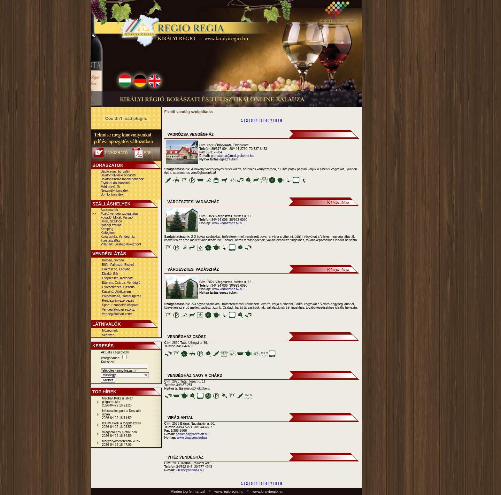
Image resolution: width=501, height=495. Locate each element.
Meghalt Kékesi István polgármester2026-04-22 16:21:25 (117, 402)
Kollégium (108, 233)
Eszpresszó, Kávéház (117, 278)
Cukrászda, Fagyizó (116, 269)
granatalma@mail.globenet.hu (232, 156)
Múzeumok (110, 330)
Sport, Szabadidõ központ (120, 305)
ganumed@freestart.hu (192, 434)
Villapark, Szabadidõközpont (121, 244)
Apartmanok (109, 210)
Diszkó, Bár (110, 273)
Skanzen (108, 335)
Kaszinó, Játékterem (116, 291)
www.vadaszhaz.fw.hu (227, 223)
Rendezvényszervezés (118, 300)
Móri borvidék (110, 187)
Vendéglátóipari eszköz (118, 309)
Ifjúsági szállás (111, 225)
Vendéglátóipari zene (117, 314)
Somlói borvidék (112, 194)
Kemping (107, 229)
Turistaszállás (110, 240)
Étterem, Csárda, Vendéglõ (121, 282)
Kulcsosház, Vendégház (118, 236)
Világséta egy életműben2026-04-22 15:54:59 (119, 433)
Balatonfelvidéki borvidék (118, 175)
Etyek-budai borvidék (115, 183)
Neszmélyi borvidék (114, 190)
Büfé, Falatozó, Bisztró (118, 265)
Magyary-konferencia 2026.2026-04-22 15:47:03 (121, 442)
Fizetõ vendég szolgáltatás (119, 213)
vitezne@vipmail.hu (190, 470)
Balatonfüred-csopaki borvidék (122, 179)
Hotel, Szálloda (111, 221)
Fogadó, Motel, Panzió (117, 217)
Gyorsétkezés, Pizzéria (118, 287)
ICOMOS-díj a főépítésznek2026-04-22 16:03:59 (121, 425)
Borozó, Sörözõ (113, 260)
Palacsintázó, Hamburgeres (121, 296)
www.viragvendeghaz (192, 437)
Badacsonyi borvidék (115, 171)
